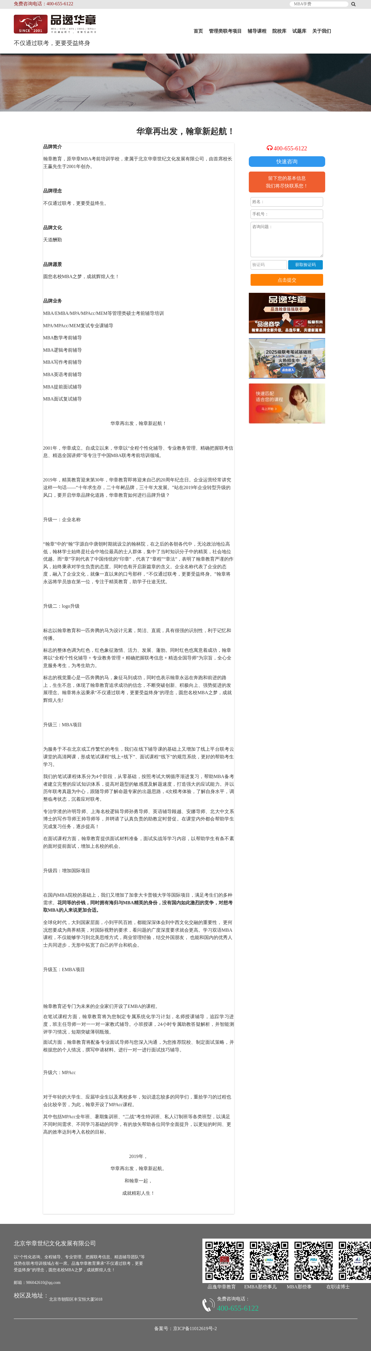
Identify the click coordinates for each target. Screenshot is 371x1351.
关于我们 (321, 31)
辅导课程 (257, 31)
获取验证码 (305, 264)
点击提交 (287, 280)
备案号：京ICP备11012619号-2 (185, 1328)
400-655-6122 (290, 148)
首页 (198, 31)
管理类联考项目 (225, 31)
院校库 (279, 31)
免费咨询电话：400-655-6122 (43, 3)
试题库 (299, 31)
